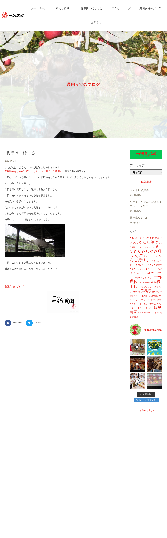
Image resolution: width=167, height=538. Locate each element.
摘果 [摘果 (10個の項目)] (145, 282)
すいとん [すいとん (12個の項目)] (150, 247)
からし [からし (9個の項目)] (135, 243)
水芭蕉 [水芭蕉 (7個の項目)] (140, 287)
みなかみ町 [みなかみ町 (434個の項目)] (151, 251)
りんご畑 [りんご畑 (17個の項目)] (150, 260)
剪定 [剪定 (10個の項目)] (141, 282)
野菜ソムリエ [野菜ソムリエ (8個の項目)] (149, 313)
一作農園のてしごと (90, 8)
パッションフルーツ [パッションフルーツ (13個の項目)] (150, 273)
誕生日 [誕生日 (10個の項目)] (140, 313)
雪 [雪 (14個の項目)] (155, 312)
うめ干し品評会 (139, 190)
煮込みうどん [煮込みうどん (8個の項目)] (148, 287)
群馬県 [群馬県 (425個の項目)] (146, 291)
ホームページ (39, 8)
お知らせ (96, 22)
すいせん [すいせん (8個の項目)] (143, 247)
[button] (15, 323)
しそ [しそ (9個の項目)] (137, 247)
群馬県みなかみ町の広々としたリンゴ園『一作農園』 (33, 171)
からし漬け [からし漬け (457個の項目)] (148, 242)
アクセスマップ (121, 8)
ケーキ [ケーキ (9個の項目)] (135, 265)
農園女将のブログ (150, 8)
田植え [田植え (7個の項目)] (134, 292)
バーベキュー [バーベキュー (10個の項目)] (135, 273)
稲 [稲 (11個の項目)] (139, 291)
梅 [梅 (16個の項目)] (155, 282)
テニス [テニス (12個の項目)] (146, 269)
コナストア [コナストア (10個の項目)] (142, 265)
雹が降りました (139, 217)
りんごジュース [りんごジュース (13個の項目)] (151, 256)
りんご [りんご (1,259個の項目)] (136, 255)
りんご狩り (62, 8)
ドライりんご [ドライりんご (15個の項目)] (156, 269)
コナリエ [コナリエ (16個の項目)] (151, 265)
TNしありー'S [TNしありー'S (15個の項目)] (135, 238)
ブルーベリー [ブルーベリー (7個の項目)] (148, 278)
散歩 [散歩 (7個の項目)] (149, 282)
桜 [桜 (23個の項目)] (152, 282)
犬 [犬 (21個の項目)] (155, 287)
